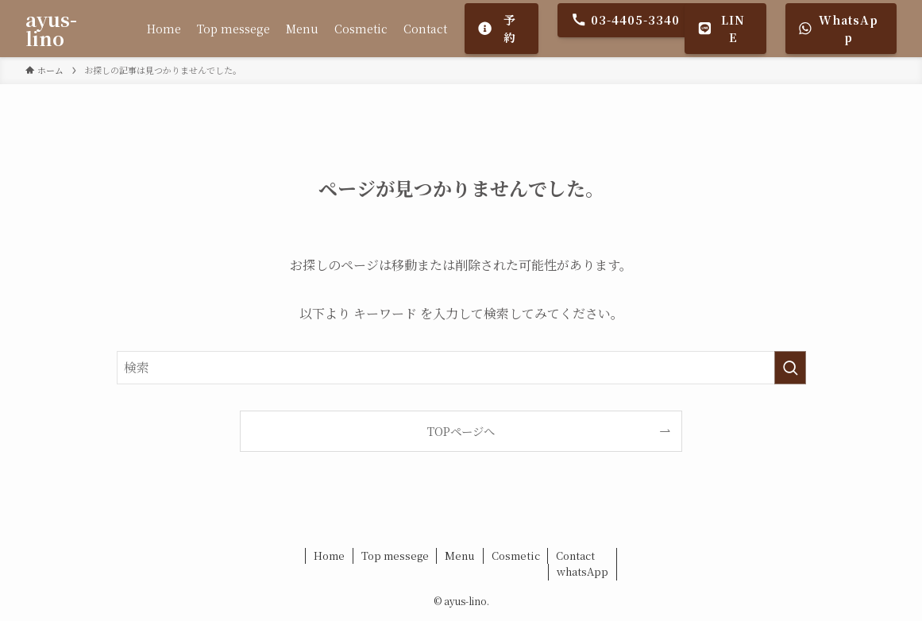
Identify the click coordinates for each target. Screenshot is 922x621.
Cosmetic (516, 555)
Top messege (395, 555)
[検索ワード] (461, 367)
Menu (460, 555)
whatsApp (582, 571)
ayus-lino (51, 29)
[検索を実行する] (790, 367)
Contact (575, 555)
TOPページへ (461, 430)
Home (329, 555)
